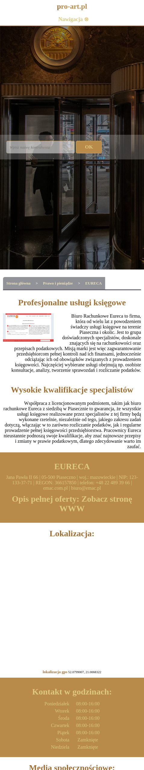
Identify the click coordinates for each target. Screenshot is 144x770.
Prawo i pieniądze (58, 283)
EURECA (93, 283)
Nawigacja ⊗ (73, 19)
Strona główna (18, 283)
